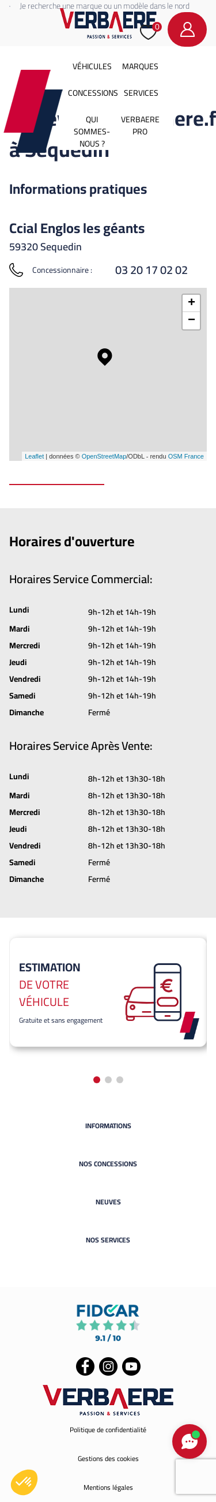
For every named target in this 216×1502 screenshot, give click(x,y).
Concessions (93, 92)
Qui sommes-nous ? (92, 131)
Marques (140, 66)
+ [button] (191, 303)
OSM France (186, 456)
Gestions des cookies (108, 1458)
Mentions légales (108, 1487)
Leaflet (34, 456)
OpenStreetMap (104, 456)
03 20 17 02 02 (151, 270)
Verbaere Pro (140, 125)
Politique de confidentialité (108, 1429)
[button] (24, 1482)
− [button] (191, 320)
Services (141, 92)
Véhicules (92, 66)
